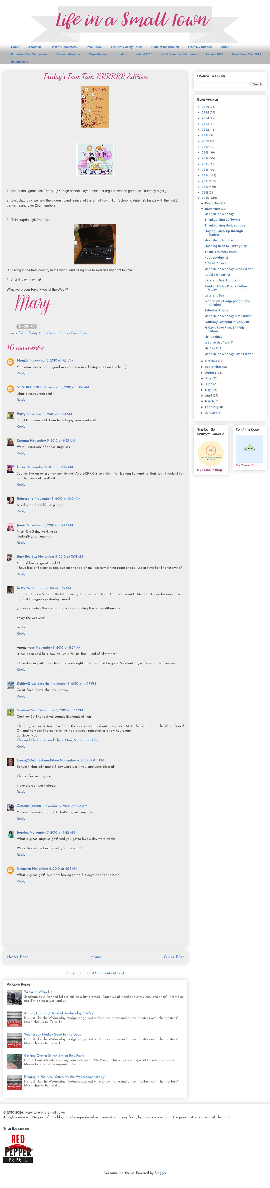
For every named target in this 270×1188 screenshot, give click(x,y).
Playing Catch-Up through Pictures (223, 232)
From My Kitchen (200, 47)
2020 (206, 141)
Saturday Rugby (216, 310)
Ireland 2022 (214, 54)
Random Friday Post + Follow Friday (226, 287)
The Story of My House (127, 47)
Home (15, 47)
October (211, 361)
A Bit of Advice (215, 263)
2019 (206, 146)
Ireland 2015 (143, 54)
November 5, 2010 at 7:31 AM (52, 360)
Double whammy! (217, 274)
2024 (206, 118)
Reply (21, 373)
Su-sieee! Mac (27, 710)
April (209, 395)
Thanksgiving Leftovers (222, 219)
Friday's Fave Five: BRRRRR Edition (224, 329)
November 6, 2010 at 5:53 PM (60, 710)
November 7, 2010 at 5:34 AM (65, 806)
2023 (206, 123)
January (211, 412)
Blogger (160, 1173)
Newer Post (17, 957)
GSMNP (226, 47)
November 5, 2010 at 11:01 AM (60, 556)
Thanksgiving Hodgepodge (224, 225)
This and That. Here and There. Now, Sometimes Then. (58, 740)
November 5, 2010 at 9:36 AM (50, 467)
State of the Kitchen (165, 47)
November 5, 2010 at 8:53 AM (52, 440)
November (213, 209)
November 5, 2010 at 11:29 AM (58, 647)
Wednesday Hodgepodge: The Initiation (227, 302)
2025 (206, 112)
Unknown (24, 869)
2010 (206, 198)
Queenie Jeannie (29, 806)
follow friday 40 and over (37, 333)
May (208, 390)
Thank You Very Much (220, 252)
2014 (206, 175)
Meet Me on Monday (219, 214)
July (208, 378)
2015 (206, 169)
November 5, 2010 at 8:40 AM (49, 414)
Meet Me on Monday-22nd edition (228, 269)
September (213, 366)
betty (21, 588)
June (209, 384)
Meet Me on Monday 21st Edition (228, 316)
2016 (206, 164)
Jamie (21, 525)
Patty (21, 414)
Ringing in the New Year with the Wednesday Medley (64, 1077)
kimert (22, 467)
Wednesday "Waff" (218, 342)
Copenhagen (98, 54)
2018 (206, 152)
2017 (205, 158)
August (211, 372)
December (213, 203)
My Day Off (212, 348)
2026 (206, 106)
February (212, 407)
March (210, 401)
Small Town (94, 47)
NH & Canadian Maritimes (179, 54)
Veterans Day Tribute (220, 280)
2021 (205, 135)
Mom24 (22, 360)
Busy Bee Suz (27, 556)
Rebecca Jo (25, 499)
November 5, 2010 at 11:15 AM (48, 588)
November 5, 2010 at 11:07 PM (73, 684)
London (121, 54)
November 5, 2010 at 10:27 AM (50, 525)
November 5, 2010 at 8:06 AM (66, 387)
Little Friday (213, 336)
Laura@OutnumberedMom (38, 760)
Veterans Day (214, 295)
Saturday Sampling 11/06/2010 (226, 322)
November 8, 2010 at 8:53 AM (54, 869)
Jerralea (22, 832)
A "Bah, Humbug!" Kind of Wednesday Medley (58, 1013)
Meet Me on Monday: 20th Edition (228, 354)
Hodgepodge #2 (216, 257)
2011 (205, 192)
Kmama (23, 440)
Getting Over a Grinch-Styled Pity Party (54, 1056)
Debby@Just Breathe (33, 684)
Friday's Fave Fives (72, 333)
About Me (35, 47)
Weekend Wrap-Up (38, 992)
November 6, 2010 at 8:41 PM (82, 760)
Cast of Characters (64, 47)
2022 (206, 129)
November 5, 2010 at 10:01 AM (58, 499)
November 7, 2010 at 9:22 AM (52, 832)
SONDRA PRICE (29, 387)
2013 (205, 181)
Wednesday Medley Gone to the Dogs (52, 1034)
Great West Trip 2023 (246, 54)
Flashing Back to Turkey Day (225, 246)
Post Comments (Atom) (105, 973)
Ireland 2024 (19, 61)
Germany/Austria (68, 54)
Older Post (174, 957)
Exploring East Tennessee (29, 54)
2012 (205, 187)
